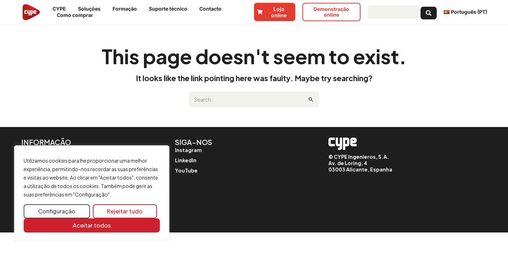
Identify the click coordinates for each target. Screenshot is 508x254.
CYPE (61, 9)
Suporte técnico (170, 9)
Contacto (212, 9)
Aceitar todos (92, 225)
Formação (126, 9)
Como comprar (77, 15)
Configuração (56, 211)
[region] (91, 192)
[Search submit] (429, 12)
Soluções (91, 9)
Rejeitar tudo (125, 211)
